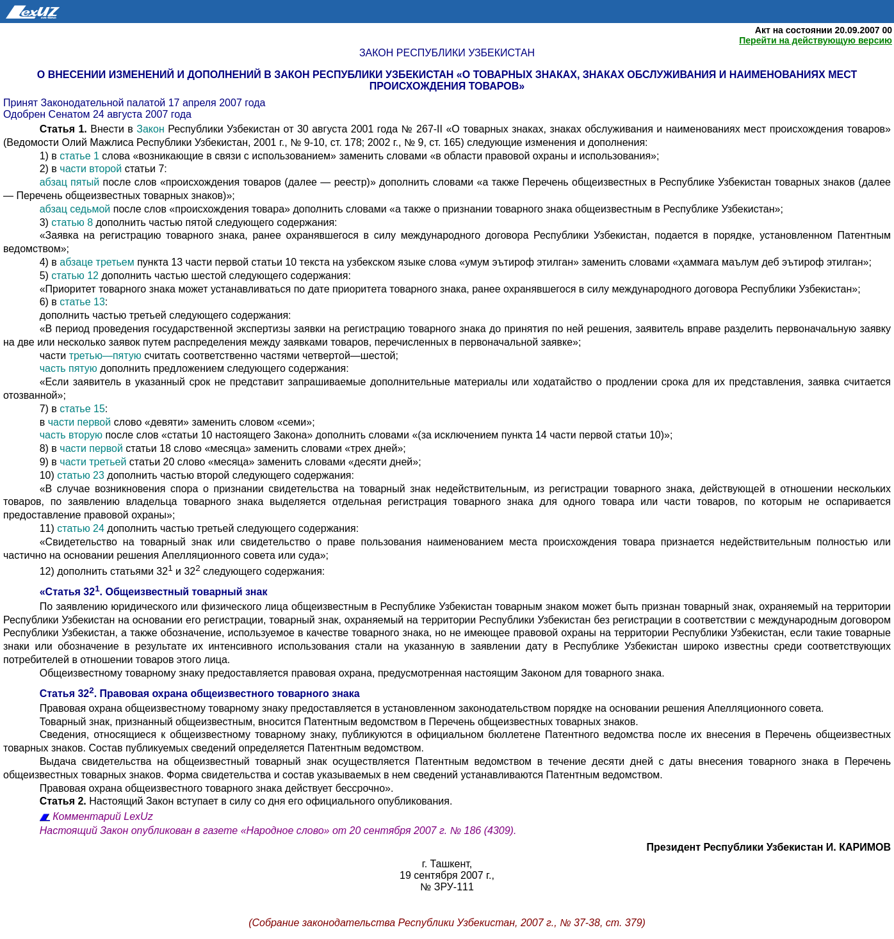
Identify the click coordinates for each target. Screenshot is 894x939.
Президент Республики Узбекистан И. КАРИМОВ (769, 847)
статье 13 (82, 301)
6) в (50, 301)
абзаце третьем (97, 262)
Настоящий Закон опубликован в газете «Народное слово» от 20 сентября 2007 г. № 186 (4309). (278, 830)
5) (46, 275)
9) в (50, 461)
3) (46, 222)
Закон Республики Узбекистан (447, 52)
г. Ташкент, (447, 863)
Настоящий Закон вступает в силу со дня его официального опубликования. (246, 801)
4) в (50, 262)
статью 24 (80, 528)
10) (49, 475)
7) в (50, 408)
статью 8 (72, 222)
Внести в (88, 129)
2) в (50, 168)
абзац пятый (70, 182)
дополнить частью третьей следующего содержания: (165, 315)
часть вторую (71, 434)
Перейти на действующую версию (815, 40)
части (54, 355)
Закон (152, 129)
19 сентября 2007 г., (447, 875)
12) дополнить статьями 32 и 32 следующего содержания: (182, 571)
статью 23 (80, 475)
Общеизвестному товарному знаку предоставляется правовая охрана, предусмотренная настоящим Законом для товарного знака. (352, 673)
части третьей (93, 461)
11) (49, 528)
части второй (91, 168)
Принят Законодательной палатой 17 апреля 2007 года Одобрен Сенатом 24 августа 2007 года (134, 108)
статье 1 (79, 155)
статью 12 (75, 275)
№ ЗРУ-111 (447, 886)
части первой (79, 422)
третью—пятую (105, 355)
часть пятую (68, 368)
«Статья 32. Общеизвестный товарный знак (154, 591)
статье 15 (82, 408)
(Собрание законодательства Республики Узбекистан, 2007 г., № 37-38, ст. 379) (447, 922)
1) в (50, 155)
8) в (50, 448)
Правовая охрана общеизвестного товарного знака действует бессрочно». (217, 788)
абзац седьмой (75, 209)
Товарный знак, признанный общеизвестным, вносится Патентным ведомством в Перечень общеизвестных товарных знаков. (339, 721)
